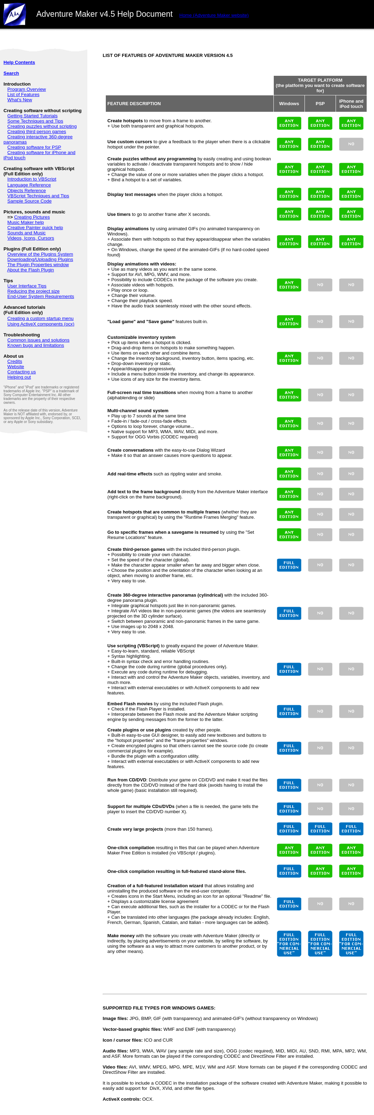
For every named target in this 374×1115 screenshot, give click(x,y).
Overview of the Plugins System (40, 254)
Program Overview (26, 89)
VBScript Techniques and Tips (38, 195)
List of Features (23, 94)
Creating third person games (36, 131)
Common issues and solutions (38, 340)
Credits (14, 361)
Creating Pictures (32, 217)
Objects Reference (26, 190)
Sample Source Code (29, 201)
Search (11, 73)
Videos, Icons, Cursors (30, 238)
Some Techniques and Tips (35, 121)
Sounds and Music (26, 232)
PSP (56, 147)
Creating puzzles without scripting (42, 126)
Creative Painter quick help (35, 227)
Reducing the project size (33, 291)
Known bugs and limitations (35, 345)
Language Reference (29, 185)
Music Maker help (25, 222)
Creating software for (29, 147)
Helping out (19, 377)
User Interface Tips (26, 286)
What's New (19, 99)
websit (214, 15)
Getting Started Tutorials (32, 115)
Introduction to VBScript (31, 179)
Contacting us (21, 371)
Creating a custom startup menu (40, 318)
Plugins (65, 259)
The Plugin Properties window (38, 264)
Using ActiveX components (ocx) (40, 324)
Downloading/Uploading (32, 259)
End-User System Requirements (40, 296)
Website (15, 366)
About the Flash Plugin (30, 269)
